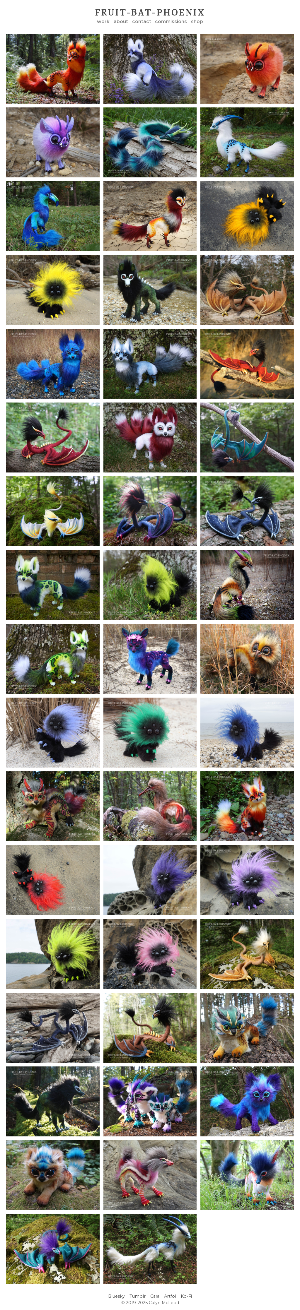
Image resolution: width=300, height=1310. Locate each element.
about (121, 21)
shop (197, 21)
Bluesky (116, 1296)
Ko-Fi (186, 1296)
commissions (171, 21)
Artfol (170, 1296)
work (103, 21)
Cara (154, 1296)
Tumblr (137, 1296)
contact (141, 21)
